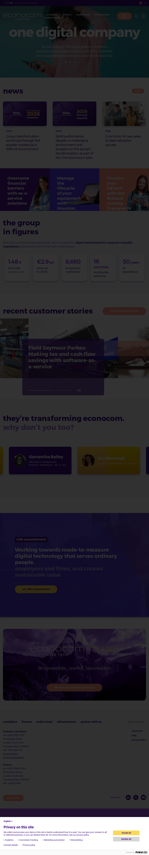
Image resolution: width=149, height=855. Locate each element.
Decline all (126, 839)
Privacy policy (29, 845)
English (8, 821)
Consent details (11, 845)
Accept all (126, 833)
